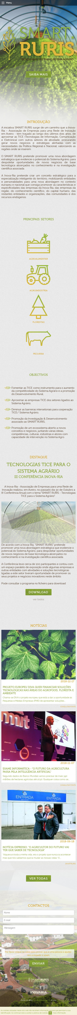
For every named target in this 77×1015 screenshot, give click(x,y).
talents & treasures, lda (42, 1000)
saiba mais (38, 74)
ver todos (38, 599)
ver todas (38, 878)
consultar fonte (68, 707)
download (38, 592)
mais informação (59, 1013)
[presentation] (23, 941)
